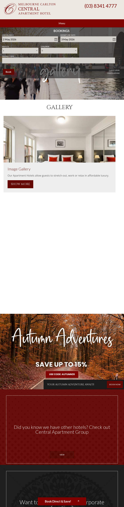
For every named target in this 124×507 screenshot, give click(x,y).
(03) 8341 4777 (100, 6)
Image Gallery (19, 169)
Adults (5, 45)
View (62, 454)
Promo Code (8, 55)
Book (8, 71)
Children (45, 45)
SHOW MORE (20, 184)
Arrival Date (8, 34)
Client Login (114, 70)
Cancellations (113, 73)
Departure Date (67, 34)
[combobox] (20, 51)
